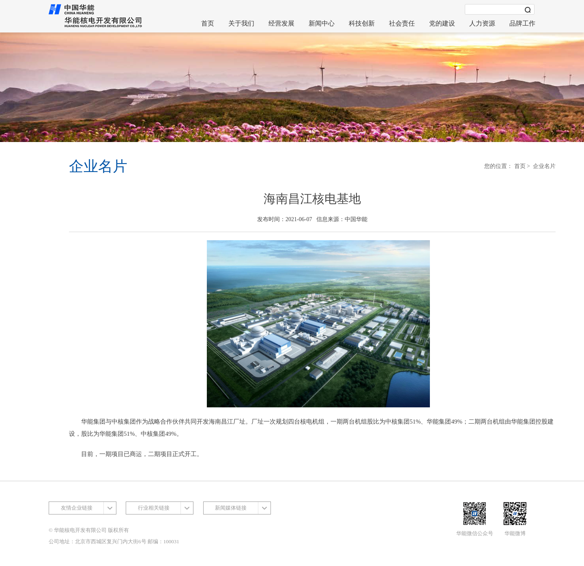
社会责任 (402, 23)
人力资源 (482, 23)
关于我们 (241, 23)
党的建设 (442, 23)
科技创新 (362, 23)
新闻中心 (322, 23)
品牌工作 (522, 23)
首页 (207, 23)
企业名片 (544, 166)
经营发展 (281, 23)
